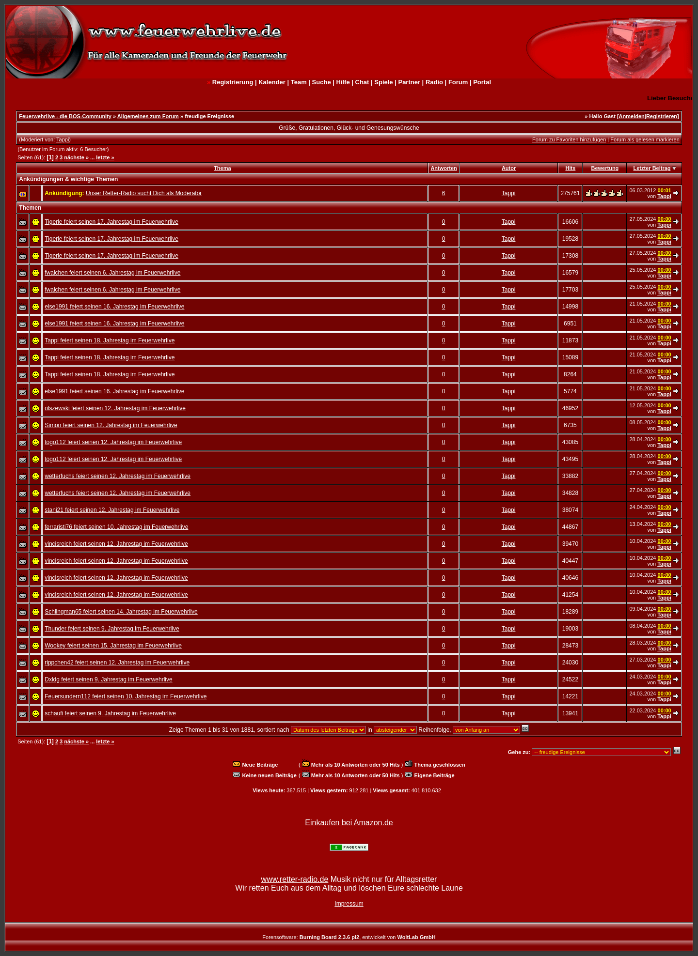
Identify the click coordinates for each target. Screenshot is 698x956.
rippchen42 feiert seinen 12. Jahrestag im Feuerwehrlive (117, 662)
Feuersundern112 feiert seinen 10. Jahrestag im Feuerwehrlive (125, 696)
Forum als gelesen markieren (644, 139)
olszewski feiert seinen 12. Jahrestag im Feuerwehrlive (115, 408)
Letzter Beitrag (652, 168)
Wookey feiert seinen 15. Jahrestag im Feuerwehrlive (113, 645)
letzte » (105, 157)
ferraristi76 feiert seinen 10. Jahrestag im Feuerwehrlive (116, 527)
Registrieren (661, 116)
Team (299, 82)
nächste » (76, 157)
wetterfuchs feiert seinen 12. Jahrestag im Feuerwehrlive (117, 476)
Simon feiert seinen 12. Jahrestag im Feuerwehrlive (111, 425)
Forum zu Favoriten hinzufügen (569, 139)
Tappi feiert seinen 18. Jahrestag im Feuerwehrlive (109, 340)
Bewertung (605, 168)
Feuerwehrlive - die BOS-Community (65, 116)
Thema (222, 168)
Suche (321, 82)
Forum (458, 82)
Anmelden (632, 116)
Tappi (62, 139)
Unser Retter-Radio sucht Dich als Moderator (144, 193)
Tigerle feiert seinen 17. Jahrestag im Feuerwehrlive (111, 221)
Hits (571, 168)
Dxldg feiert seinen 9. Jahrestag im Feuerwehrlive (108, 679)
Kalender (272, 82)
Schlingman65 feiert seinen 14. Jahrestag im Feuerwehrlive (121, 611)
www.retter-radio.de (295, 879)
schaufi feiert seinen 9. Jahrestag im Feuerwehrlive (110, 713)
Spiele (383, 82)
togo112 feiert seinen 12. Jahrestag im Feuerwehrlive (113, 442)
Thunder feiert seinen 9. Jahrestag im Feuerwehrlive (112, 628)
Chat (362, 82)
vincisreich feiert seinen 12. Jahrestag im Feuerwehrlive (116, 543)
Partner (409, 82)
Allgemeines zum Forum (148, 116)
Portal (482, 82)
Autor (509, 168)
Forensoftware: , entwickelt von (348, 937)
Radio (434, 82)
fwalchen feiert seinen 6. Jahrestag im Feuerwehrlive (112, 272)
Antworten (443, 168)
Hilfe (342, 82)
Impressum (348, 903)
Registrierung (233, 82)
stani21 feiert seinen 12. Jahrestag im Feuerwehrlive (112, 510)
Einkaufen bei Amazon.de (349, 822)
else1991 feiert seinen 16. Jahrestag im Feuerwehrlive (114, 306)
